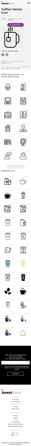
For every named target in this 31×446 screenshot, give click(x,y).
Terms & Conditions (15, 444)
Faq (15, 419)
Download (11, 82)
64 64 (21, 18)
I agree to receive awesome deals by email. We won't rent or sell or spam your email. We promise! (16, 368)
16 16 (9, 18)
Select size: (3, 18)
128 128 (4, 19)
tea (10, 68)
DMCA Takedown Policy (15, 426)
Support (15, 417)
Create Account (15, 401)
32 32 (15, 18)
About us (15, 415)
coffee (7, 68)
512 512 (18, 19)
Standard (8, 63)
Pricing (15, 406)
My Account (15, 399)
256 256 (11, 19)
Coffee (18, 68)
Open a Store (15, 408)
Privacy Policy (15, 422)
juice (2, 68)
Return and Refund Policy (15, 424)
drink (14, 68)
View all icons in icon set (15, 166)
